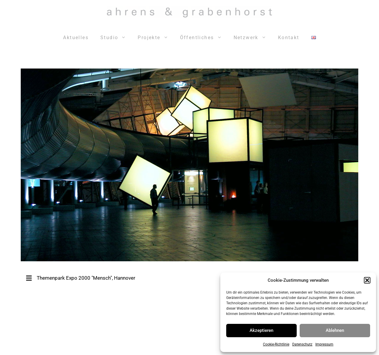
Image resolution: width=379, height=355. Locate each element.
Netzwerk (253, 38)
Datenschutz (302, 344)
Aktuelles (76, 37)
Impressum (324, 344)
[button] (367, 280)
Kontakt (288, 37)
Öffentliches (204, 38)
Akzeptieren (261, 330)
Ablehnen (335, 330)
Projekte (156, 38)
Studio (116, 38)
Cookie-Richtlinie (276, 344)
